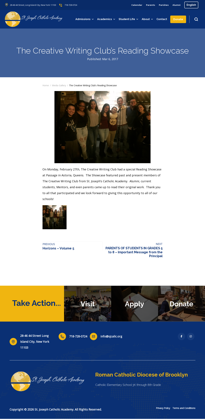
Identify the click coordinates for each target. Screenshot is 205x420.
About (148, 19)
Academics (107, 19)
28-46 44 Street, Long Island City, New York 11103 (36, 5)
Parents (147, 4)
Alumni (176, 4)
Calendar (133, 4)
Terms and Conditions (183, 409)
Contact (162, 19)
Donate (178, 19)
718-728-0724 (78, 5)
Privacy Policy (163, 409)
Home (45, 85)
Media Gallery (59, 85)
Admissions (85, 19)
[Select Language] (191, 5)
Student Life (129, 19)
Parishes (162, 4)
